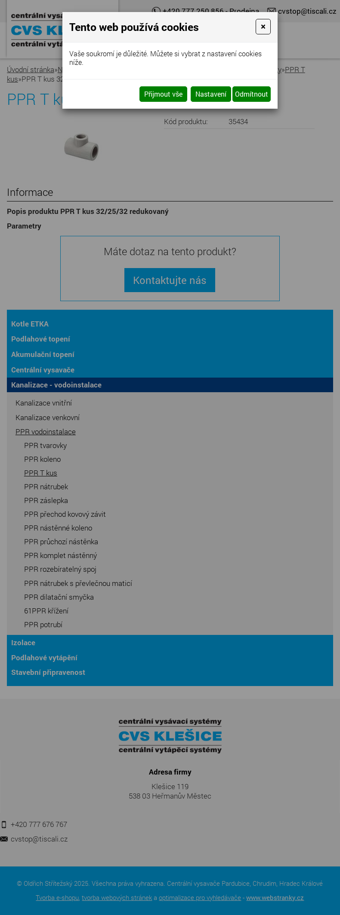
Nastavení (210, 93)
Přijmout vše (163, 93)
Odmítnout (251, 93)
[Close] (263, 26)
